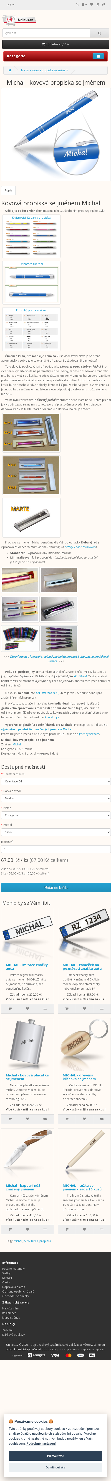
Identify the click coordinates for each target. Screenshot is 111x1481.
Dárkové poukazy (13, 1335)
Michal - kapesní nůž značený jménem (23, 1187)
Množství (7, 842)
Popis (8, 190)
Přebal (7, 825)
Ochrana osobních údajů (18, 1291)
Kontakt (7, 1278)
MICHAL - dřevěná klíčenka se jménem (79, 1077)
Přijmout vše (55, 1456)
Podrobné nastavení (41, 1444)
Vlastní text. (80, 676)
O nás (6, 1282)
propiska (45, 1241)
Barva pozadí (12, 791)
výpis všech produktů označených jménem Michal (36, 729)
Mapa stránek (11, 1317)
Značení (7, 1330)
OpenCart (70, 1349)
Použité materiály (13, 1269)
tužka (34, 1241)
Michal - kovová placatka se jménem (27, 1077)
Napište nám (10, 1308)
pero (26, 1241)
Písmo (7, 808)
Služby (6, 1273)
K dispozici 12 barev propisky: (31, 236)
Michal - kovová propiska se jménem (44, 70)
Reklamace (9, 1313)
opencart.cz (88, 1349)
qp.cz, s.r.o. (49, 1349)
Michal (17, 744)
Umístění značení (14, 774)
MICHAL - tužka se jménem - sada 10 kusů (82, 1187)
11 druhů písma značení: (31, 329)
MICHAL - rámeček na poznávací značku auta (82, 966)
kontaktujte (52, 717)
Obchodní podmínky (15, 1296)
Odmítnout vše (55, 1467)
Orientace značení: (31, 282)
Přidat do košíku (56, 887)
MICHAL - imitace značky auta (27, 966)
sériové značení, (47, 693)
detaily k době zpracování (80, 547)
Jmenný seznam (89, 734)
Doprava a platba (13, 1287)
